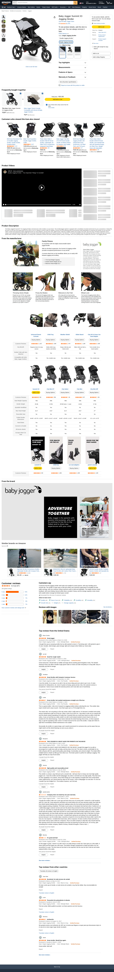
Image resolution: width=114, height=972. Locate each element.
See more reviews (44, 860)
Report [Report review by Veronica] (41, 930)
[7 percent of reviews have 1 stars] (14, 604)
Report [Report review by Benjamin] (52, 760)
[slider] (38, 204)
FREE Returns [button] (64, 33)
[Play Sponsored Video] (24, 558)
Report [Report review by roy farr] (52, 669)
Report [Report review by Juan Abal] (41, 890)
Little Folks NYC (102, 32)
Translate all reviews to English (48, 871)
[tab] (43, 600)
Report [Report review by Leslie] (52, 733)
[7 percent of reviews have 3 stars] (14, 598)
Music (99, 7)
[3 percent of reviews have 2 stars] (14, 601)
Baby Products (5, 11)
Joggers (30, 11)
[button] (3, 7)
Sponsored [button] (5, 546)
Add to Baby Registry (99, 57)
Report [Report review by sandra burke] (52, 830)
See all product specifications (68, 82)
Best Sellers (31, 7)
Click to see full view (31, 66)
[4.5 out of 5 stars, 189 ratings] (44, 148)
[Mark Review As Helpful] (43, 649)
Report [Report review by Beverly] (52, 854)
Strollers (25, 11)
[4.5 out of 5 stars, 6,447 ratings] (28, 144)
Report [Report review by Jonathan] (52, 692)
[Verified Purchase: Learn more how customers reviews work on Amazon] (75, 642)
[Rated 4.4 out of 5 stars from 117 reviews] (101, 573)
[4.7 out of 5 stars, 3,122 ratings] (12, 146)
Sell (69, 7)
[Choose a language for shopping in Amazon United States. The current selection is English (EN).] (81, 3)
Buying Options (36, 339)
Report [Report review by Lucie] (41, 909)
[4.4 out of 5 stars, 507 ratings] (61, 146)
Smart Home (92, 7)
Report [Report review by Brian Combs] (52, 649)
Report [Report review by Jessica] (52, 787)
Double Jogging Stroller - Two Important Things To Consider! (26, 173)
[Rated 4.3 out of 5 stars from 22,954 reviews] (29, 573)
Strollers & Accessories (15, 11)
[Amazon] (6, 2)
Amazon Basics (21, 7)
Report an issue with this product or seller (72, 85)
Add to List (96, 53)
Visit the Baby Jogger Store (66, 21)
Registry (84, 7)
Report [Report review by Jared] (41, 949)
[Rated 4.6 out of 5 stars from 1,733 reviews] (65, 573)
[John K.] (10, 171)
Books (38, 7)
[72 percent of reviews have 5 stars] (14, 592)
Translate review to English (46, 893)
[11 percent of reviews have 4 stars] (14, 595)
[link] (33, 99)
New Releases (76, 7)
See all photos (107, 607)
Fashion (105, 7)
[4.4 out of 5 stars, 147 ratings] (77, 148)
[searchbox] (45, 2)
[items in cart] (109, 2)
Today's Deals (46, 7)
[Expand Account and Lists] (96, 3)
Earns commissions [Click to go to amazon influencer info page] (18, 171)
